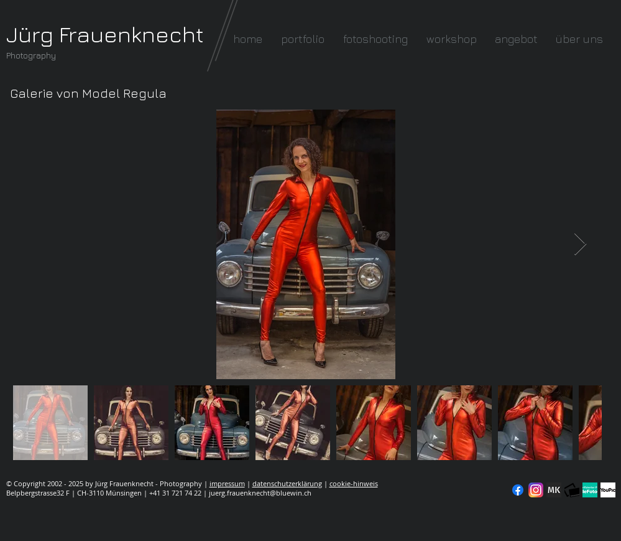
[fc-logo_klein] (571, 489)
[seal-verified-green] (589, 489)
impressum (227, 483)
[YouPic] (607, 489)
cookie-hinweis (353, 483)
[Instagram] (535, 489)
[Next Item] (580, 244)
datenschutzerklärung (287, 483)
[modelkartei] (553, 489)
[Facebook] (517, 489)
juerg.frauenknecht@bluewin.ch (260, 492)
